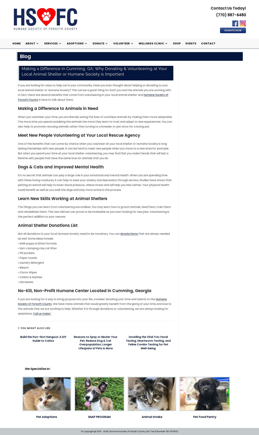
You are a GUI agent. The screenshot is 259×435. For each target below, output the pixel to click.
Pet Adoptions (46, 417)
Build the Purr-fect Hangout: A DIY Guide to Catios (43, 339)
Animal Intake (152, 417)
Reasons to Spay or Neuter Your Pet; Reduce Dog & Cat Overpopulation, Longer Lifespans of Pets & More (95, 342)
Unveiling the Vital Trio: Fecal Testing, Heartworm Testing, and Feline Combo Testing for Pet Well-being (148, 342)
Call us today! (42, 314)
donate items (129, 234)
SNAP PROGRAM (99, 417)
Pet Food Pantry (204, 417)
